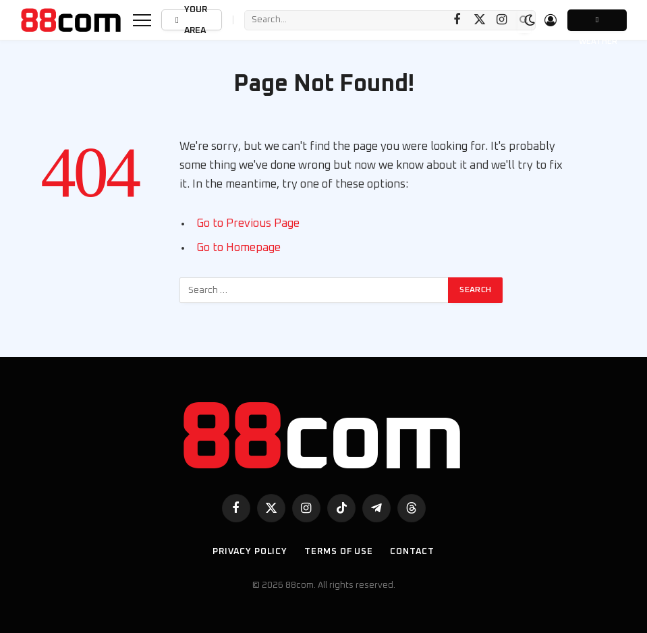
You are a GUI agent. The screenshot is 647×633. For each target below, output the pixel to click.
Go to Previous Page (248, 223)
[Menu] (142, 20)
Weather (597, 23)
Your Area (190, 19)
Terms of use (338, 551)
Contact (412, 551)
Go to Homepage (238, 247)
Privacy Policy (250, 551)
